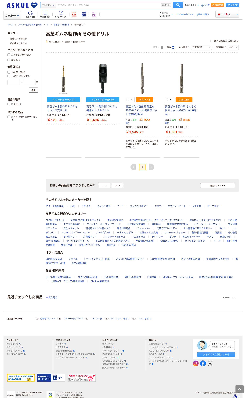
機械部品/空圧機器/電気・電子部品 (216, 277)
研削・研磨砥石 (53, 241)
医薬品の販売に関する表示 (115, 368)
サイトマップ (108, 344)
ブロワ (222, 228)
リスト (158, 47)
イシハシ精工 (103, 206)
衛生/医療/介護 (79, 263)
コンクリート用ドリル (114, 236)
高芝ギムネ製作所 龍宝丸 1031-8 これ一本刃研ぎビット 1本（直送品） (141, 110)
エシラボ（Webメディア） (160, 357)
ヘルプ (207, 5)
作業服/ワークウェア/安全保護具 (68, 281)
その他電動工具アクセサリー (198, 228)
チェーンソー (143, 228)
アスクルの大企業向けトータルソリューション (168, 362)
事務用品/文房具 (54, 259)
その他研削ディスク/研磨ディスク (113, 241)
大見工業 (196, 206)
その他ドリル (70, 236)
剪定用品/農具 (129, 245)
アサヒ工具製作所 (55, 206)
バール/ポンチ (103, 232)
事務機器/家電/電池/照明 (163, 259)
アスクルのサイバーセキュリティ (71, 357)
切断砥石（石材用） (169, 241)
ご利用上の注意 (110, 357)
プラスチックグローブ (73, 319)
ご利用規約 (108, 347)
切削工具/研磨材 (133, 277)
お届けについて (15, 347)
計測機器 (151, 277)
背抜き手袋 (66, 245)
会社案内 (61, 344)
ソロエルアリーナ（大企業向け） (163, 347)
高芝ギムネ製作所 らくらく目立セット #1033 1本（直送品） (181, 110)
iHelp (72, 206)
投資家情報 (62, 347)
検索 (178, 5)
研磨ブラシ (225, 236)
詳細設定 (166, 5)
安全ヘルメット (71, 228)
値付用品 (156, 224)
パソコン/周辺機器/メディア (130, 259)
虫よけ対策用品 (115, 220)
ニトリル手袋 (96, 319)
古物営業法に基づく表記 (114, 361)
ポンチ (173, 236)
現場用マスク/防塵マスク (98, 228)
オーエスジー (214, 206)
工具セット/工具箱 (149, 232)
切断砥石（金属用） (145, 241)
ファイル (73, 259)
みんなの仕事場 (157, 354)
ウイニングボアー (139, 206)
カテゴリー (12, 15)
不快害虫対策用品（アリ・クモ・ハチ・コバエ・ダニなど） (156, 220)
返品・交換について (16, 354)
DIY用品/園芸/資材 (99, 281)
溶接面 (218, 232)
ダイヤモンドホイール (78, 241)
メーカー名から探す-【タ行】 (30, 25)
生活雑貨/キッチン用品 (217, 259)
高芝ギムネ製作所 (61, 25)
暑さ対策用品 (123, 228)
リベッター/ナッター (174, 232)
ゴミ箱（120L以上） (55, 220)
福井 (128, 123)
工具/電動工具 (111, 277)
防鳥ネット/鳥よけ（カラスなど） (205, 220)
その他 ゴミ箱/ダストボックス (86, 220)
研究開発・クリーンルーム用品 (178, 277)
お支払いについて (16, 351)
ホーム (10, 25)
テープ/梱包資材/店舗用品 (59, 277)
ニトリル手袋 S (144, 319)
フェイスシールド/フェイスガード (104, 224)
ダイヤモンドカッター (196, 241)
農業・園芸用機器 (200, 232)
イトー (120, 206)
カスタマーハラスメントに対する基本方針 (75, 354)
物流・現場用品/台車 (88, 277)
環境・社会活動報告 (65, 351)
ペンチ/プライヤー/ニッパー (76, 232)
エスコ (158, 206)
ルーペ (217, 241)
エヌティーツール (176, 206)
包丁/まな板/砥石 (71, 224)
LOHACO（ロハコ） (158, 344)
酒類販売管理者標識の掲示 (115, 364)
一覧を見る (51, 297)
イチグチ (86, 206)
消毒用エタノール (47, 319)
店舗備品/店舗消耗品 (177, 224)
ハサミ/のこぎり (125, 232)
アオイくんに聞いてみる (216, 354)
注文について (14, 344)
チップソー (157, 236)
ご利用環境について (112, 354)
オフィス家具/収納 (190, 259)
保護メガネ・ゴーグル (89, 245)
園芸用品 (110, 245)
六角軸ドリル (90, 236)
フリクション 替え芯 (119, 319)
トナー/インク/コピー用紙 (97, 259)
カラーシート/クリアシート (208, 224)
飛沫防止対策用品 (136, 224)
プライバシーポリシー (113, 351)
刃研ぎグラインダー (167, 228)
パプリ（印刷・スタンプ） (160, 351)
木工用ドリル (138, 236)
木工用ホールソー (191, 236)
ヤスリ (210, 236)
